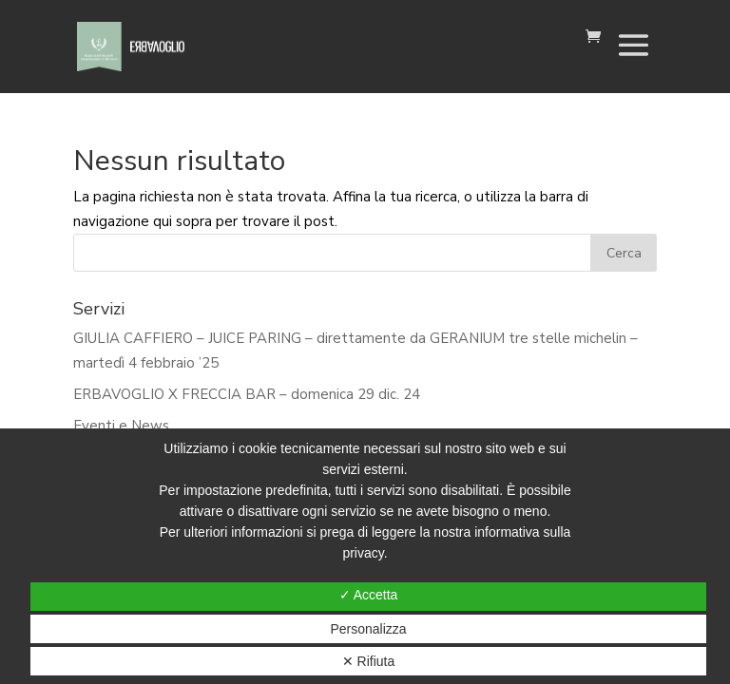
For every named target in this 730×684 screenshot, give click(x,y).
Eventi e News (121, 425)
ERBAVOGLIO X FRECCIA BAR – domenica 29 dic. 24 (246, 394)
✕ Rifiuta (368, 661)
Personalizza (368, 628)
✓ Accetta (368, 594)
